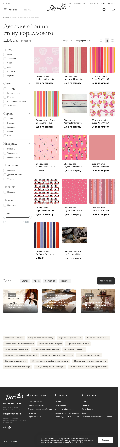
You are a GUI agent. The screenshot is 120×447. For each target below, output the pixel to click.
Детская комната (12, 174)
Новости (85, 405)
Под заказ (9, 205)
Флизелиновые (11, 157)
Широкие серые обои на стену (78, 344)
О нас (84, 401)
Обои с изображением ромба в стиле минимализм (50, 361)
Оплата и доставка (36, 405)
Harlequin (9, 54)
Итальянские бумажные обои (97, 338)
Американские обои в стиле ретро (17, 367)
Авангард (9, 88)
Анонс (37, 281)
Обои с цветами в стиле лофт (15, 361)
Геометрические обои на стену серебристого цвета (88, 367)
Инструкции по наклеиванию (67, 413)
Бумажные (9, 149)
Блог (84, 413)
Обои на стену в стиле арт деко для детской (21, 355)
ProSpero (9, 71)
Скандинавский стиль (14, 101)
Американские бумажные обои (69, 338)
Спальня (9, 179)
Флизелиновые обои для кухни (50, 344)
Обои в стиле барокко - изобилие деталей (57, 355)
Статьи (25, 281)
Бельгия (8, 123)
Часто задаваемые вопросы (67, 417)
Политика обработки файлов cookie (97, 417)
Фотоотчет (50, 281)
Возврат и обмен (35, 401)
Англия (8, 119)
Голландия (9, 127)
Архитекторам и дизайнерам (40, 409)
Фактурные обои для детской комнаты (19, 344)
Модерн (8, 97)
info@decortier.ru (12, 413)
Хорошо (105, 440)
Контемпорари (11, 93)
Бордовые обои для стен (14, 338)
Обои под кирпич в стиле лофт (89, 355)
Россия (8, 131)
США (7, 135)
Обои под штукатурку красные (16, 349)
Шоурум (6, 3)
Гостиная (9, 170)
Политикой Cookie (75, 442)
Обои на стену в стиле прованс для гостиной (90, 361)
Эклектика (9, 105)
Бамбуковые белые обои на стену (40, 338)
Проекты (65, 281)
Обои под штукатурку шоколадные (46, 349)
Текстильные (10, 153)
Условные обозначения (64, 409)
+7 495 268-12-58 (108, 3)
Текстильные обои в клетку (74, 349)
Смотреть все (106, 281)
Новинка (9, 192)
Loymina (8, 75)
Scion (7, 63)
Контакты (94, 3)
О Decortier (66, 3)
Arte (7, 67)
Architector (9, 58)
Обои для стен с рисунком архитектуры (49, 367)
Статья (12, 295)
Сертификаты (87, 409)
